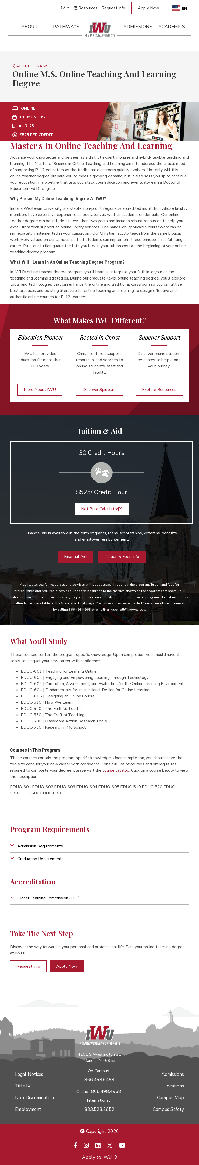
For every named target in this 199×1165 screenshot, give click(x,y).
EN (179, 8)
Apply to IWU (99, 1157)
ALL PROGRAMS (30, 66)
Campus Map (170, 1097)
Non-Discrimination (34, 1097)
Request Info (113, 8)
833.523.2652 (99, 1109)
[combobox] (179, 8)
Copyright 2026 (99, 1131)
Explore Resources (159, 390)
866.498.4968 (106, 1091)
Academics (171, 27)
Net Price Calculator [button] (101, 509)
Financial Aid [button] (75, 557)
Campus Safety (168, 1109)
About (29, 27)
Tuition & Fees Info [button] (122, 557)
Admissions (137, 27)
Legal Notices (29, 1074)
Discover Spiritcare (100, 390)
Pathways (66, 27)
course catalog (116, 770)
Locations (174, 1086)
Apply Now (148, 8)
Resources (85, 8)
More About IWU (40, 390)
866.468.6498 (99, 1080)
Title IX (22, 1086)
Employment (28, 1109)
